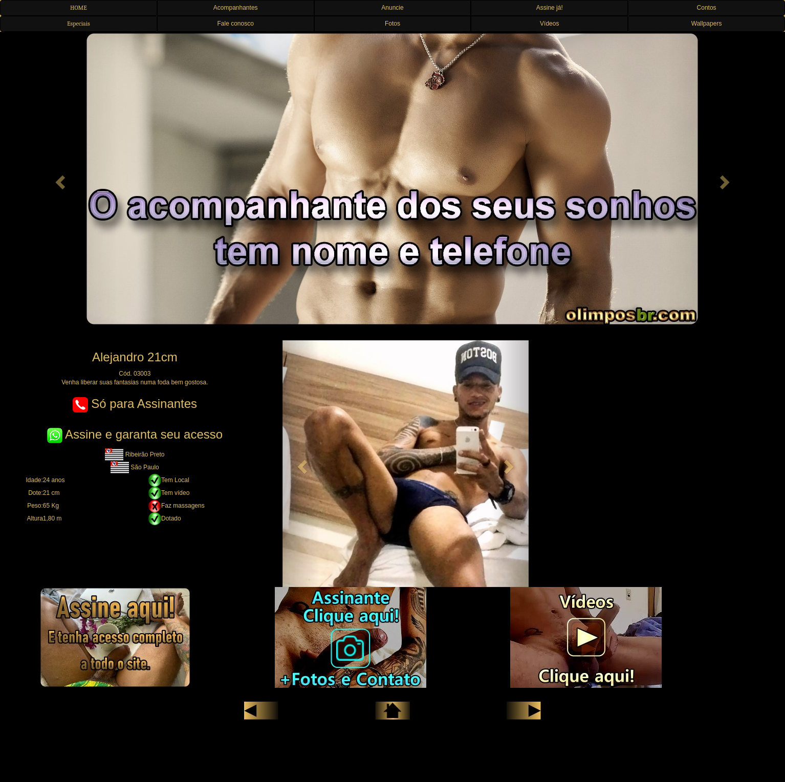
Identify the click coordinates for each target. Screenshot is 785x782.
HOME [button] (78, 7)
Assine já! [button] (549, 7)
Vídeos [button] (549, 23)
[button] (59, 179)
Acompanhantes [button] (235, 7)
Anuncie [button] (392, 7)
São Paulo (135, 467)
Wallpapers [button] (706, 23)
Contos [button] (706, 7)
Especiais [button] (78, 23)
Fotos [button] (392, 23)
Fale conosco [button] (235, 23)
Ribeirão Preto (134, 454)
